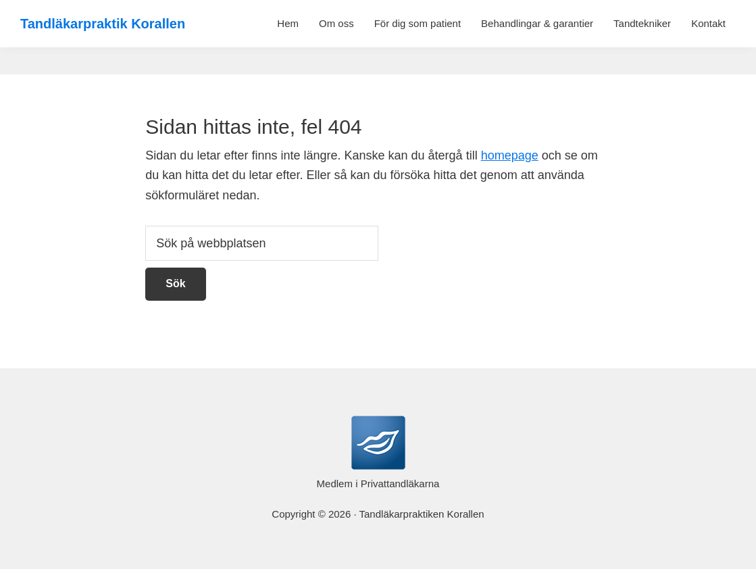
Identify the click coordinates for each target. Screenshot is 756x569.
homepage (509, 155)
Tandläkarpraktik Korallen (102, 23)
